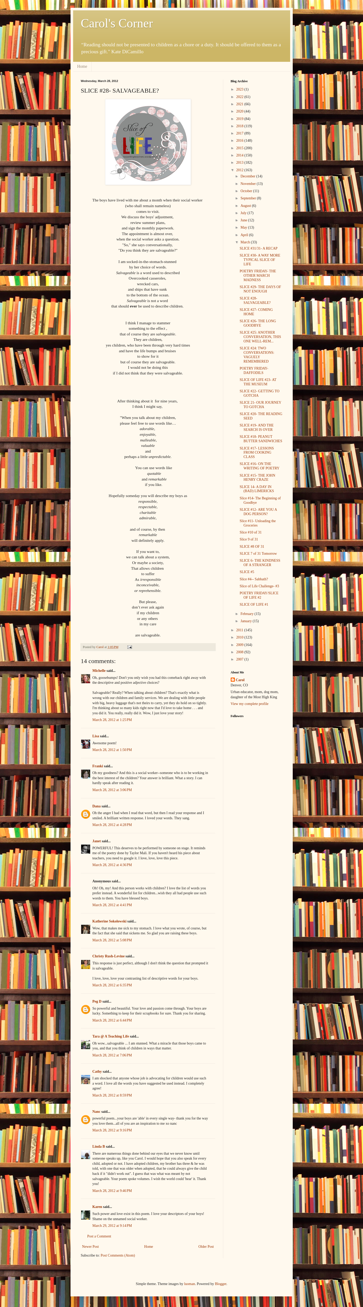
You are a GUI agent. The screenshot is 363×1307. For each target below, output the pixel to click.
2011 (240, 630)
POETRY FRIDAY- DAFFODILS (254, 370)
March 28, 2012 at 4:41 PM (112, 905)
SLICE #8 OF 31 (252, 547)
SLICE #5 (247, 572)
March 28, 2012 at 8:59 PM (112, 1095)
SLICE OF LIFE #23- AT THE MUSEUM (258, 382)
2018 (240, 126)
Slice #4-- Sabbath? (254, 579)
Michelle (99, 671)
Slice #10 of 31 (250, 532)
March (246, 242)
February (247, 614)
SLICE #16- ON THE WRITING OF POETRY (259, 466)
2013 (240, 162)
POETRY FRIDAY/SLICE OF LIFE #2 (259, 595)
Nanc (96, 1112)
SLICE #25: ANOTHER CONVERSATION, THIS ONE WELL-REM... (260, 336)
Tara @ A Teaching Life (110, 1036)
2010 (240, 637)
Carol (240, 680)
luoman (189, 1284)
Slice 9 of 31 (249, 539)
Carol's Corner (117, 23)
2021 (240, 104)
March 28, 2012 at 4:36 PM (112, 865)
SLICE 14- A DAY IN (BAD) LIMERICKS (257, 489)
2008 (240, 652)
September (249, 198)
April (245, 235)
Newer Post (90, 1247)
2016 (240, 140)
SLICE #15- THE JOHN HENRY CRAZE (257, 478)
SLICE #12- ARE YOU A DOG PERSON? (258, 512)
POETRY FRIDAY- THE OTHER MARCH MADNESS (258, 275)
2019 (240, 119)
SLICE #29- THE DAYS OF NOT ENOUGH (260, 289)
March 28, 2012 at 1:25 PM (112, 720)
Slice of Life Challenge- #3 (259, 586)
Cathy (97, 1071)
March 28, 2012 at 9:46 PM (112, 1191)
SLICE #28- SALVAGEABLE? (255, 300)
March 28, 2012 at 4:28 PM (112, 825)
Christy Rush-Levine (108, 956)
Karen (97, 1207)
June (244, 220)
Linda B (98, 1146)
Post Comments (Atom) (118, 1255)
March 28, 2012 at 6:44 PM (112, 1020)
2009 (240, 645)
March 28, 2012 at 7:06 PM (112, 1055)
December (248, 176)
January (247, 621)
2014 (240, 155)
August (246, 206)
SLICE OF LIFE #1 (254, 604)
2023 (240, 89)
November (249, 184)
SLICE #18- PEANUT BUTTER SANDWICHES (261, 439)
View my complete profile (250, 704)
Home (82, 66)
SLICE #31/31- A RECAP (258, 248)
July (244, 213)
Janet (96, 841)
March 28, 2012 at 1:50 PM (112, 750)
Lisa (95, 736)
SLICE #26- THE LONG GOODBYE (258, 323)
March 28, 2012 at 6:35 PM (112, 985)
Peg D (97, 1001)
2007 (240, 659)
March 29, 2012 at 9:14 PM (112, 1226)
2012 (240, 170)
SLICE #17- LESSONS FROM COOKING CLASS (257, 452)
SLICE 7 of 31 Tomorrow (258, 553)
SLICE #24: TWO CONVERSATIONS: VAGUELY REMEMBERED (257, 354)
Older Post (206, 1247)
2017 (240, 133)
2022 (240, 97)
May (244, 227)
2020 (240, 111)
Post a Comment (99, 1236)
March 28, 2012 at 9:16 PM (112, 1130)
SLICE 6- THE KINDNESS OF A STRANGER (260, 563)
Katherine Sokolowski (109, 921)
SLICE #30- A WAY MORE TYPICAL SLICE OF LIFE (260, 259)
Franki (97, 766)
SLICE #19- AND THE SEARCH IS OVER (257, 427)
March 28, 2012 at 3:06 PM (112, 790)
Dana (96, 806)
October (247, 191)
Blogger (220, 1284)
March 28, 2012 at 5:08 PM (112, 940)
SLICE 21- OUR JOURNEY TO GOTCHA (260, 405)
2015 (240, 148)
